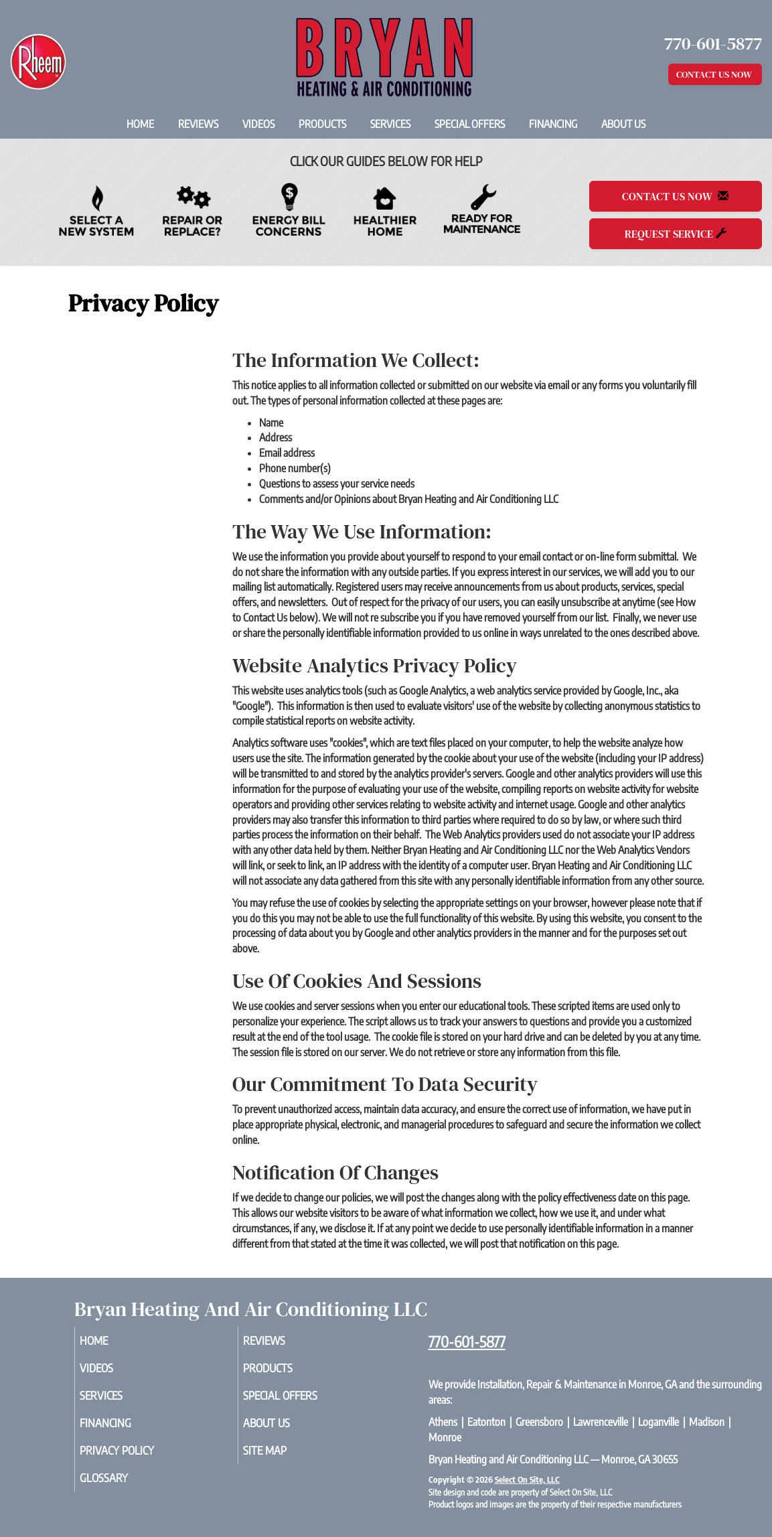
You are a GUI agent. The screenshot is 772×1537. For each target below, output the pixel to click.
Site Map (283, 1459)
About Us (623, 124)
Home (140, 124)
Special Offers (470, 124)
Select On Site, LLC (527, 1479)
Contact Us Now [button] (715, 74)
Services (390, 124)
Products (322, 124)
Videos (258, 124)
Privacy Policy (137, 1459)
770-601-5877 (467, 1341)
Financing (553, 124)
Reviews (198, 124)
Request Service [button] (675, 233)
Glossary (122, 1489)
